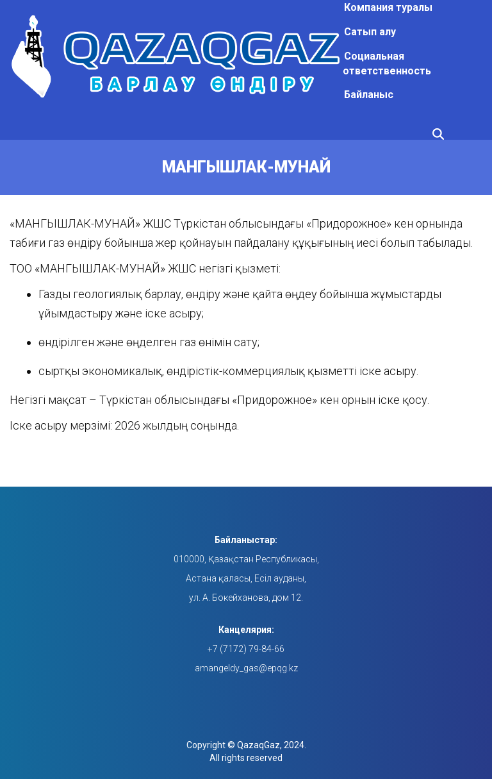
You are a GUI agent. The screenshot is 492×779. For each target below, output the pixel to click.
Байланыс (368, 94)
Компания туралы (388, 7)
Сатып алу (370, 32)
